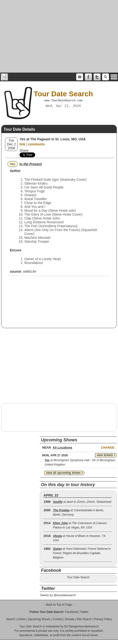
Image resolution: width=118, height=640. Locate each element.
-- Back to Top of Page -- (59, 604)
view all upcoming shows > (64, 472)
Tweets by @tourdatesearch (58, 595)
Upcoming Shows (39, 619)
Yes (12, 164)
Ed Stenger (71, 626)
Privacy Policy (103, 619)
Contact (58, 619)
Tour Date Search (78, 577)
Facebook (71, 612)
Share (24, 150)
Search (10, 619)
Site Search (84, 619)
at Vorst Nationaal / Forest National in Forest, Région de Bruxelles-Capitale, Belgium (82, 553)
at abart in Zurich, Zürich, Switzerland (82, 502)
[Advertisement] (59, 36)
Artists (21, 619)
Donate (69, 619)
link (22, 144)
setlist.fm (29, 271)
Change (107, 447)
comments (36, 144)
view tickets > (106, 455)
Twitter (84, 612)
